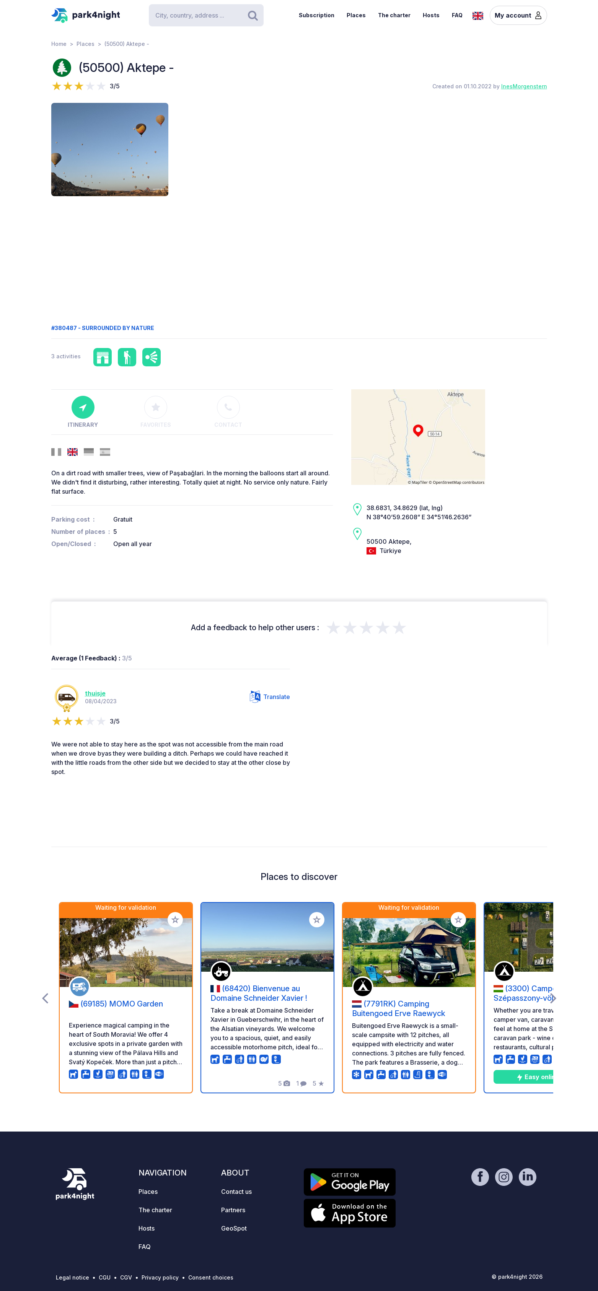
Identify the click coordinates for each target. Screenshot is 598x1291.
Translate (270, 697)
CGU (105, 1277)
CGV (126, 1277)
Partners (233, 1210)
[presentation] (45, 997)
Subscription (316, 15)
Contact (228, 412)
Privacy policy (160, 1277)
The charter (394, 15)
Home (59, 44)
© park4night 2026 (517, 1276)
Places (356, 15)
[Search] (206, 15)
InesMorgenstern (524, 86)
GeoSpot (234, 1228)
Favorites (155, 412)
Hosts (431, 15)
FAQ (457, 15)
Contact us (236, 1191)
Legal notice (72, 1277)
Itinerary (83, 412)
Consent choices (210, 1277)
